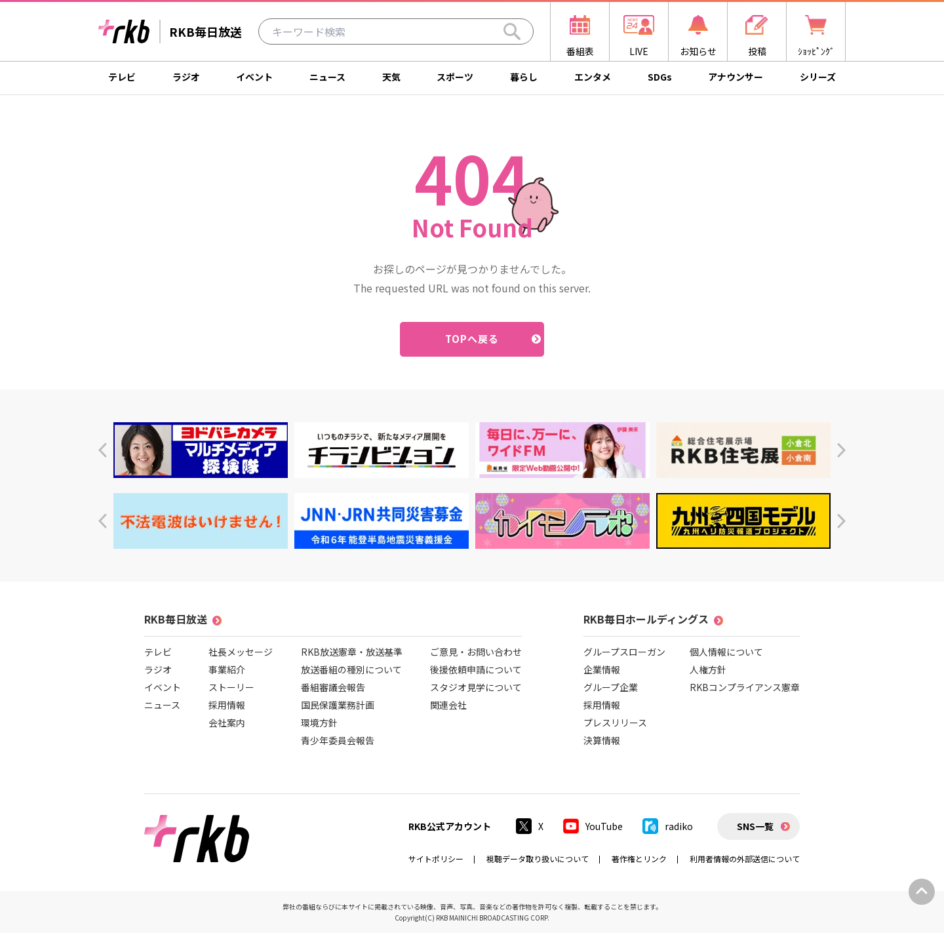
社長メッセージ (240, 651)
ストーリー (231, 687)
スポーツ (455, 76)
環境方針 (319, 722)
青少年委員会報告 (337, 740)
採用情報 (226, 704)
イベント (254, 76)
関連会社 (448, 704)
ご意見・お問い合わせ (476, 651)
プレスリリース (615, 722)
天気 (391, 76)
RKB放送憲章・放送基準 (352, 651)
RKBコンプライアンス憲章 (745, 687)
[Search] (512, 31)
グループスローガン (624, 651)
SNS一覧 (755, 826)
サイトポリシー (435, 858)
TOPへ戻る (472, 339)
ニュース (327, 76)
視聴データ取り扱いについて (537, 858)
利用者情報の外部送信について (745, 858)
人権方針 (708, 669)
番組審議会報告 (333, 687)
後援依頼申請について (476, 669)
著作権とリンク (639, 858)
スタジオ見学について (476, 687)
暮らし (524, 76)
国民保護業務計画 (337, 704)
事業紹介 (226, 669)
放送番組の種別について (351, 669)
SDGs (660, 76)
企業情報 (601, 669)
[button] (102, 450)
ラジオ (186, 76)
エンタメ (592, 76)
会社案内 (226, 722)
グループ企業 (610, 687)
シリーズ (818, 76)
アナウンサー (735, 76)
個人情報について (726, 651)
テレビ (122, 76)
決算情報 (601, 740)
